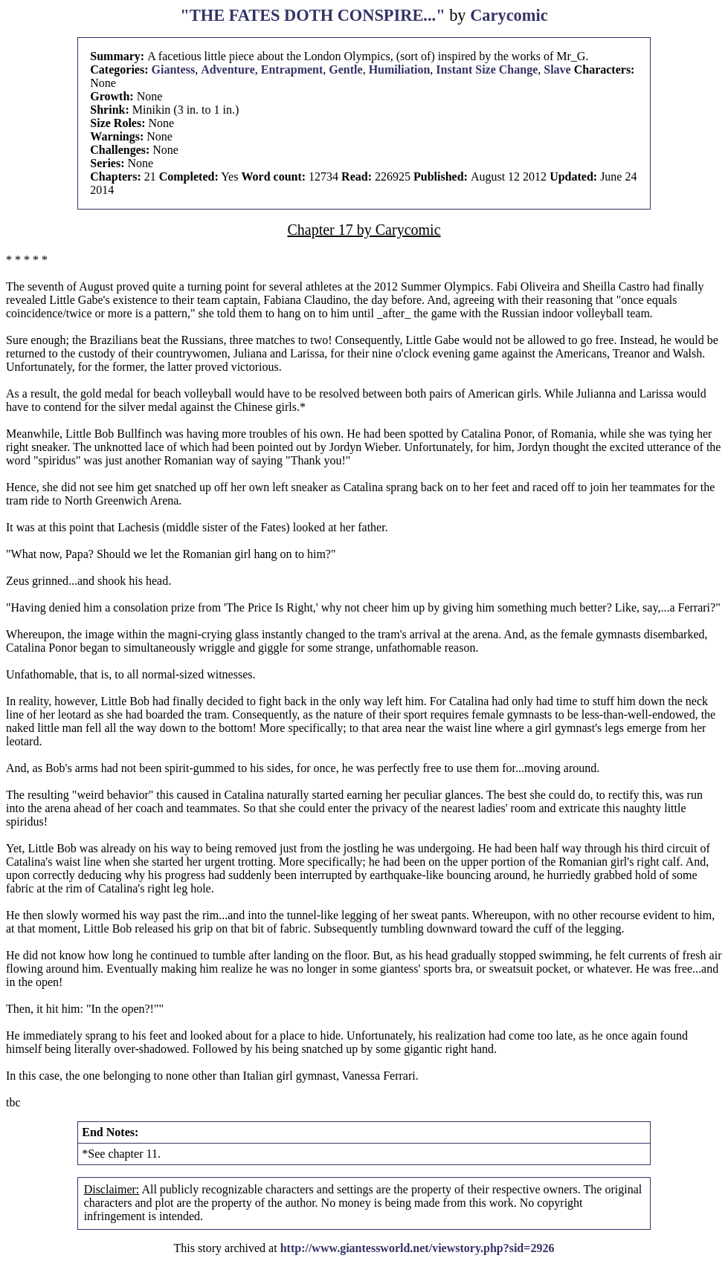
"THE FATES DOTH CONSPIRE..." (312, 15)
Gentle (345, 69)
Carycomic (508, 15)
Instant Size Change (487, 69)
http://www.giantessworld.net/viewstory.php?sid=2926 (417, 1248)
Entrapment (292, 69)
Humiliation (400, 69)
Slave (557, 69)
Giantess (173, 69)
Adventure (228, 69)
